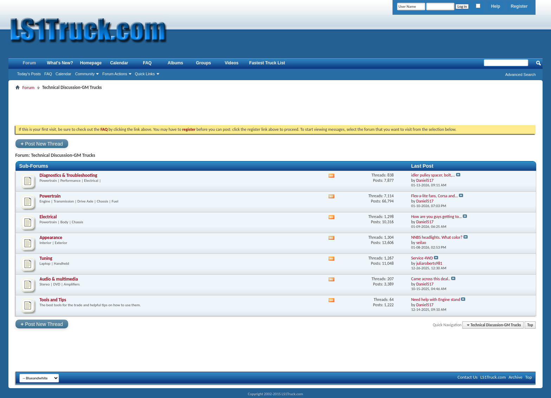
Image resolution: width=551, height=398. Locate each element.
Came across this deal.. (430, 278)
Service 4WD (422, 258)
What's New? (60, 62)
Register (519, 6)
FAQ (48, 74)
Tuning (46, 258)
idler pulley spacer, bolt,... (433, 175)
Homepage (91, 62)
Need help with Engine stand (435, 299)
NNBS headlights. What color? (436, 237)
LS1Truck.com (493, 377)
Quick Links (145, 74)
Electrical (48, 216)
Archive (515, 377)
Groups (203, 62)
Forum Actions (114, 74)
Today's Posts (29, 74)
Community (85, 74)
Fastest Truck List (267, 62)
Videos (232, 62)
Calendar (63, 74)
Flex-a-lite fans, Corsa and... (434, 195)
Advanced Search (520, 74)
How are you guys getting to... (436, 216)
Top (530, 325)
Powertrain (50, 196)
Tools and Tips (53, 299)
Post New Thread (42, 144)
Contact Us (468, 377)
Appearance (51, 237)
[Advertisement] (275, 107)
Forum (29, 62)
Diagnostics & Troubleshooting (68, 175)
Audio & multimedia (59, 279)
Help (495, 6)
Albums (175, 62)
